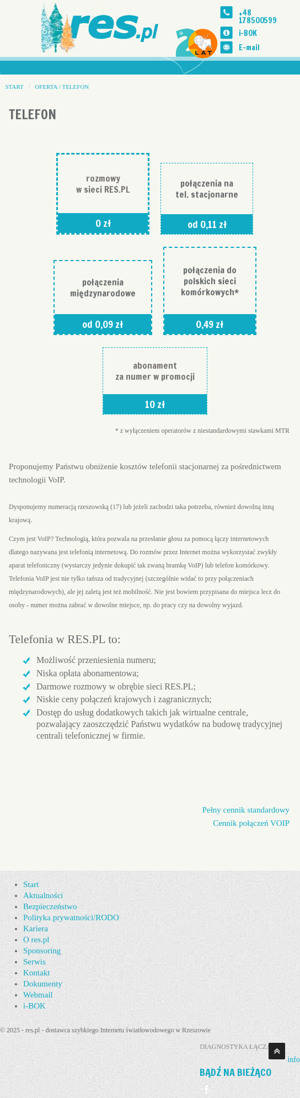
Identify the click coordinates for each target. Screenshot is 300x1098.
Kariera (35, 928)
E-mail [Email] (248, 47)
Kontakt (36, 972)
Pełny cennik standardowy (246, 809)
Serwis (34, 961)
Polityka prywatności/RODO (71, 917)
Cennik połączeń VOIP (251, 823)
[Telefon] (226, 12)
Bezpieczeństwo (50, 906)
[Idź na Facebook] (206, 1089)
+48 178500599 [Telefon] (257, 16)
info (293, 1059)
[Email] (226, 47)
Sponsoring (42, 950)
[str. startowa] (104, 26)
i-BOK (247, 33)
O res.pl (36, 939)
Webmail (38, 994)
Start (31, 884)
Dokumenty (42, 983)
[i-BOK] (226, 32)
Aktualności (43, 895)
